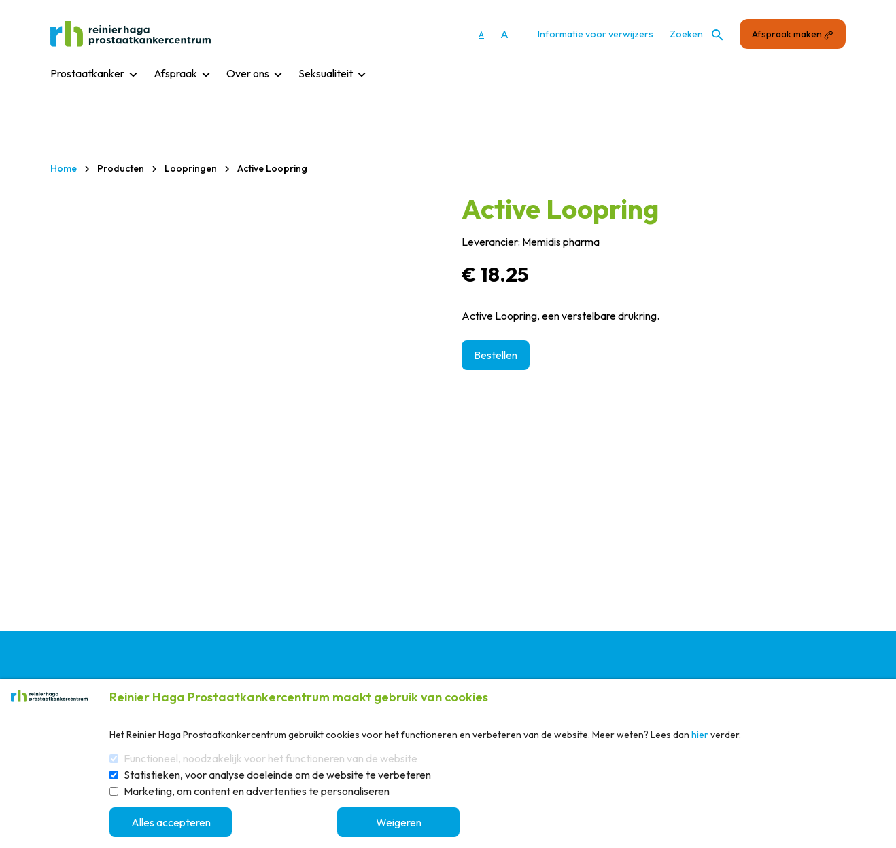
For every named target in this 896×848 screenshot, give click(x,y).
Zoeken (696, 34)
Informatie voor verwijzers (595, 34)
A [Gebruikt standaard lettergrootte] (481, 34)
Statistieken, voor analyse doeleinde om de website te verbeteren (277, 774)
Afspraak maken (792, 34)
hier (699, 735)
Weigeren (398, 822)
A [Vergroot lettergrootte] (504, 34)
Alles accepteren (171, 822)
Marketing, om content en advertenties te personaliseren (257, 791)
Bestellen (495, 355)
